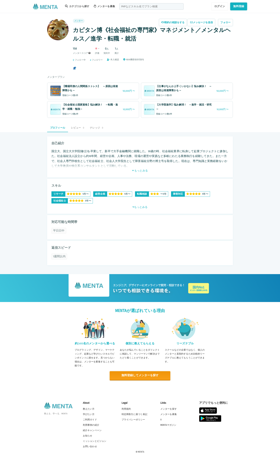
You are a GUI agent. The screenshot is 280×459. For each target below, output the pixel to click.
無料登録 (238, 6)
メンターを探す (168, 408)
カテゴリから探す (77, 6)
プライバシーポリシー (133, 419)
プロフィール (57, 127)
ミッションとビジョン (94, 441)
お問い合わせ (90, 446)
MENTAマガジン (168, 425)
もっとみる (140, 170)
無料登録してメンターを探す (140, 375)
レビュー (77, 127)
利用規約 (126, 408)
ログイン (219, 6)
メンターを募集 (104, 6)
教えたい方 (89, 408)
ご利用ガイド (90, 419)
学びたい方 (89, 414)
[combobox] (151, 6)
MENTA (141, 451)
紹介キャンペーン (92, 430)
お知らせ (87, 435)
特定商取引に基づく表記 (135, 414)
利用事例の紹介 (91, 425)
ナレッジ (96, 127)
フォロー (225, 22)
